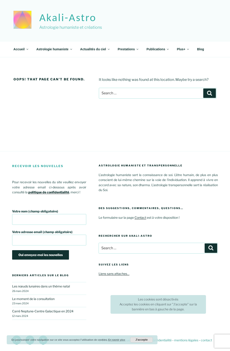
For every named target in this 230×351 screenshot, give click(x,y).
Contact (140, 217)
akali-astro (67, 17)
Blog (200, 49)
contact (206, 340)
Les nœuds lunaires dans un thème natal (41, 286)
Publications (157, 49)
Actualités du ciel (95, 49)
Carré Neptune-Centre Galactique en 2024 (42, 311)
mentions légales (186, 340)
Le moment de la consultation (33, 299)
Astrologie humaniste (54, 49)
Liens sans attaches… (114, 274)
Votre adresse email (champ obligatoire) (49, 237)
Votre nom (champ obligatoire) (49, 217)
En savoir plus (116, 339)
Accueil (21, 49)
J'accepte (141, 339)
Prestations (128, 49)
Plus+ (183, 49)
